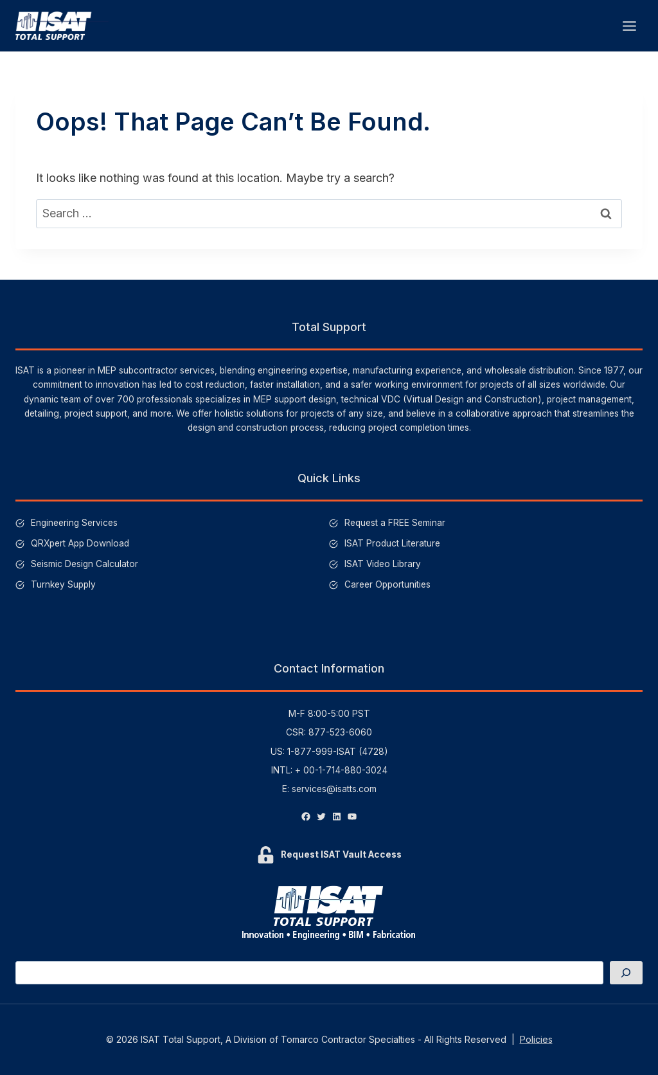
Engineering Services (75, 523)
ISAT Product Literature (392, 543)
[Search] (626, 972)
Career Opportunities (387, 584)
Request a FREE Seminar (395, 523)
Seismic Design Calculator (85, 564)
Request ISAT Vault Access (341, 854)
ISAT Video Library (383, 564)
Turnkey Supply (63, 584)
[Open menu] (629, 25)
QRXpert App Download (80, 543)
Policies (536, 1039)
